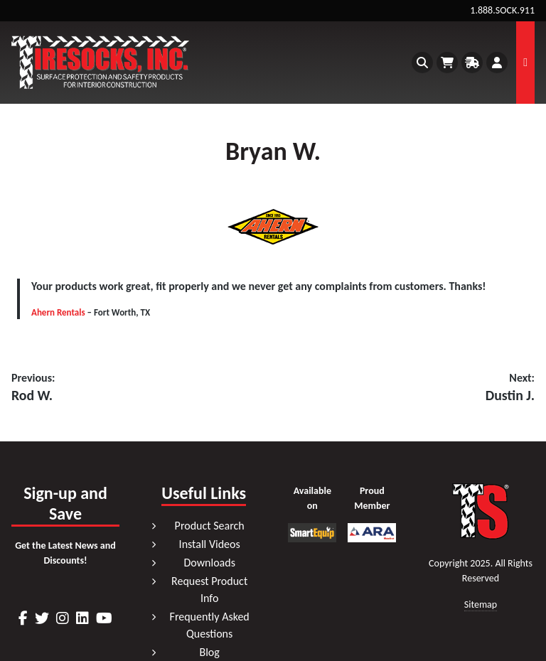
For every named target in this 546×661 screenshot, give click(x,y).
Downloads (209, 562)
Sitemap (480, 605)
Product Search (210, 525)
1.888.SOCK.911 (502, 10)
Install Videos (209, 544)
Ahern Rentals (58, 312)
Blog (209, 652)
